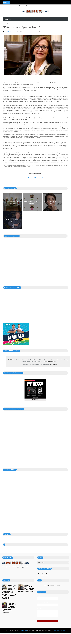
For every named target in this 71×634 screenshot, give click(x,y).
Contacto (59, 585)
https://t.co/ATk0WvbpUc (50, 361)
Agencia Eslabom (59, 630)
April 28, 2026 (53, 364)
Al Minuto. (23, 630)
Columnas (9, 24)
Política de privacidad (49, 585)
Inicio (4, 24)
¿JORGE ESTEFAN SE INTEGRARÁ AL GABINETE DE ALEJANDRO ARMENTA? (26, 588)
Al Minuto (9, 32)
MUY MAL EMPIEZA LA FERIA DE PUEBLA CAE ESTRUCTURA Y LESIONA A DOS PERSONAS (9, 607)
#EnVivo (12, 359)
